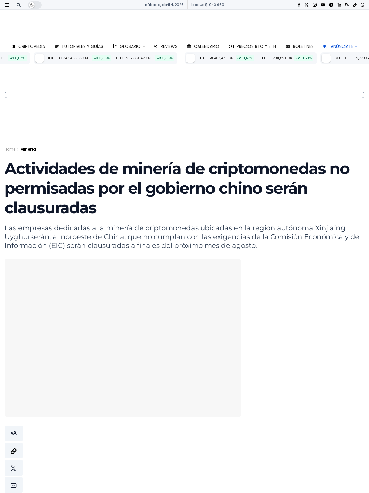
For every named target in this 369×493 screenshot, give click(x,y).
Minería (28, 149)
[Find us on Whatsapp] (362, 5)
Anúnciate (338, 46)
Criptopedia (28, 46)
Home (10, 149)
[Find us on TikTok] (355, 5)
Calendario (203, 46)
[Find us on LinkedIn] (339, 5)
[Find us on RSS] (347, 5)
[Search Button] (19, 4)
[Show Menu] (7, 5)
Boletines (300, 46)
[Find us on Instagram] (315, 5)
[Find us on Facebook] (299, 5)
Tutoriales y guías (79, 46)
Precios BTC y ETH (252, 46)
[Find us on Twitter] (306, 5)
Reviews (165, 46)
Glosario (127, 46)
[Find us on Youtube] (323, 5)
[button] (14, 459)
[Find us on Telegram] (331, 5)
